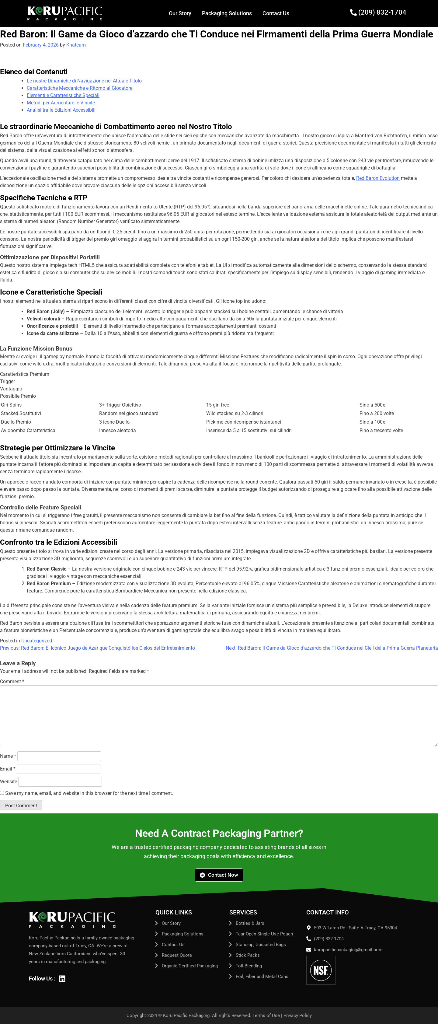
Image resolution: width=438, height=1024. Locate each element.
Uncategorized (36, 641)
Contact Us (275, 13)
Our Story (180, 13)
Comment (12, 681)
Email (8, 769)
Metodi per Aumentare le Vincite (61, 103)
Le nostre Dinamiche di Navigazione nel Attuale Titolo (84, 81)
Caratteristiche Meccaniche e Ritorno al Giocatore (79, 88)
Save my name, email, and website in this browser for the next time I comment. (89, 793)
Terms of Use (266, 1015)
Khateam (76, 45)
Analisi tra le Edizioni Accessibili (61, 110)
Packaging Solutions (227, 13)
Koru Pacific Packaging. (187, 1015)
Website (8, 782)
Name (8, 756)
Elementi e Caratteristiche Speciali (63, 95)
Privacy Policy (297, 1015)
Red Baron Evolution (378, 178)
